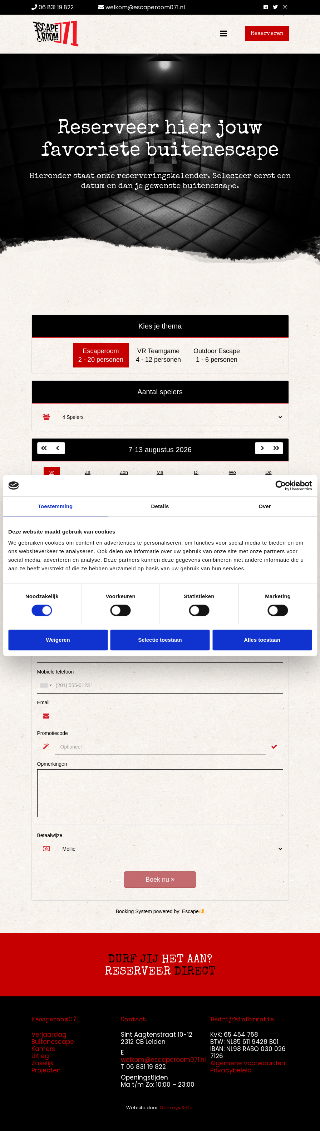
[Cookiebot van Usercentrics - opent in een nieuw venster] (280, 485)
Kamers (43, 1049)
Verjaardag (49, 1034)
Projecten (46, 1070)
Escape (193, 911)
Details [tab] (160, 506)
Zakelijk (42, 1063)
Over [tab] (265, 506)
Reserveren (267, 34)
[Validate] (274, 747)
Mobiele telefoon (55, 672)
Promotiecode (52, 733)
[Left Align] (44, 448)
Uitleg (40, 1056)
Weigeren (58, 640)
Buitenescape (52, 1041)
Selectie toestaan (160, 640)
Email (43, 702)
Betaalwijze (50, 835)
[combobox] (46, 685)
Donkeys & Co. (177, 1107)
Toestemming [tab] (55, 506)
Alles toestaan (262, 640)
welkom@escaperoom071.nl (141, 7)
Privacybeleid (231, 1070)
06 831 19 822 (52, 7)
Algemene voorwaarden (247, 1063)
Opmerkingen (52, 764)
